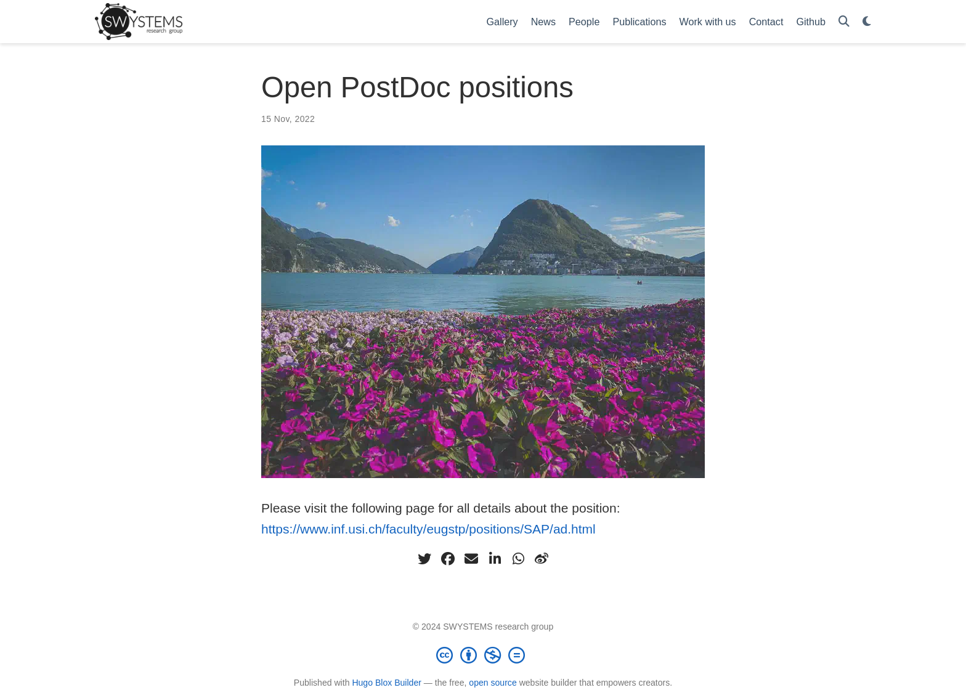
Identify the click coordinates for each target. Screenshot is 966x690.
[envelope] (471, 559)
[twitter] (424, 559)
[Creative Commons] (483, 655)
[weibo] (541, 559)
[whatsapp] (518, 559)
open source (492, 683)
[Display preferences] (866, 22)
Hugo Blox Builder (386, 683)
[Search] (844, 22)
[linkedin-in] (494, 559)
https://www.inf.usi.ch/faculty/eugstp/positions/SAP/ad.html (428, 529)
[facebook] (448, 559)
